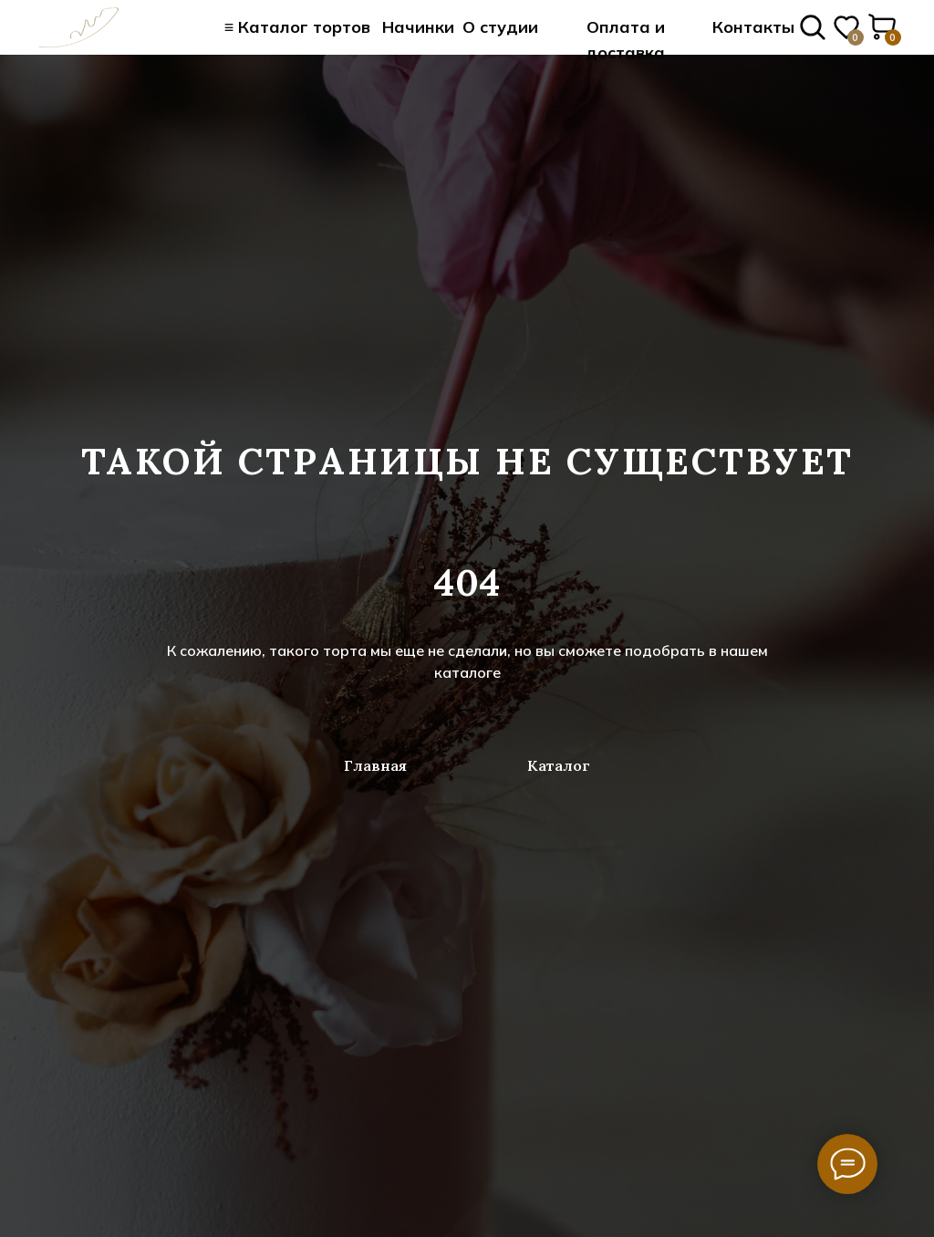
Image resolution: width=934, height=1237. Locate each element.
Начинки (418, 26)
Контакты (753, 26)
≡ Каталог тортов (297, 26)
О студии (500, 26)
